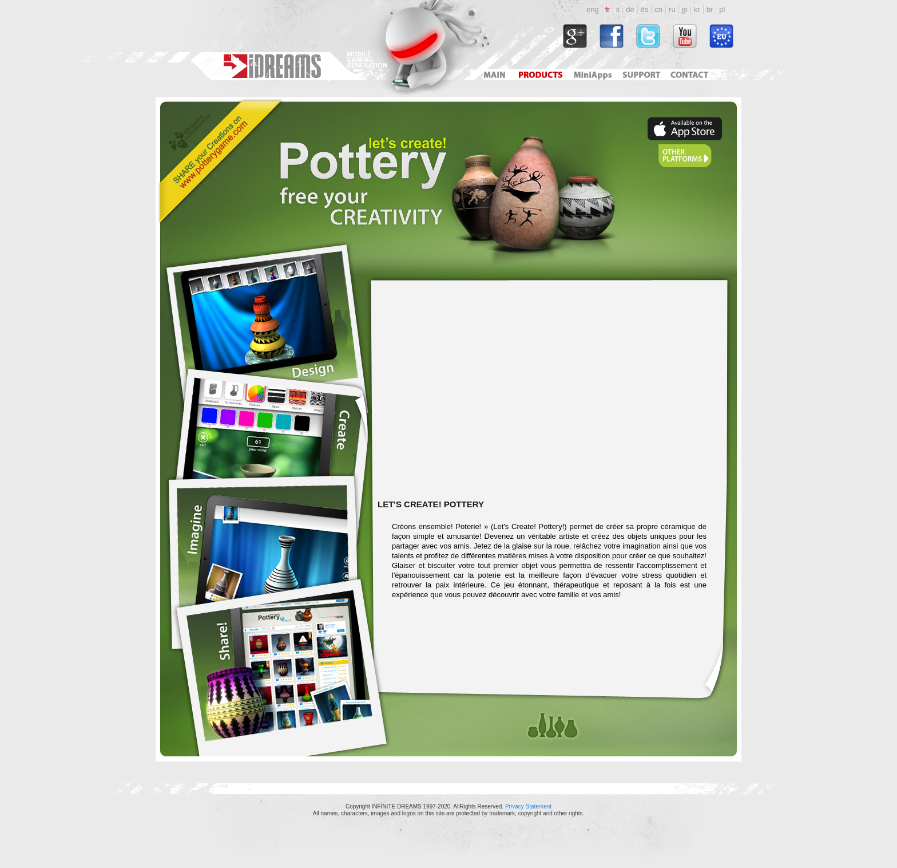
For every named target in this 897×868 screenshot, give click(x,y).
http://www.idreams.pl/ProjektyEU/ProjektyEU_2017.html (721, 36)
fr (607, 9)
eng (592, 9)
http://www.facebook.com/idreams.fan (612, 36)
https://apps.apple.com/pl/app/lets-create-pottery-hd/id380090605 (685, 128)
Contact (691, 74)
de (630, 9)
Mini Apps (592, 74)
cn (658, 9)
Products (542, 74)
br (710, 9)
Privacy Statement (528, 806)
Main (494, 74)
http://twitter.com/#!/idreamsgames (648, 36)
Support (639, 74)
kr (697, 9)
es (645, 9)
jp (685, 9)
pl (722, 9)
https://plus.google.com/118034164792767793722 (575, 36)
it (618, 9)
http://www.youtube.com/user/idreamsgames (685, 36)
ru (672, 9)
